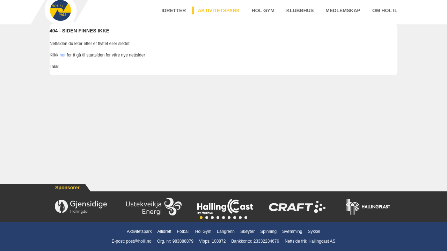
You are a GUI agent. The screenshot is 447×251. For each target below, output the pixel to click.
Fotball (183, 231)
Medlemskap (342, 13)
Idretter (173, 13)
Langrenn (226, 231)
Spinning (268, 231)
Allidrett (164, 231)
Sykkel (314, 231)
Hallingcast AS (321, 241)
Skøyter (247, 231)
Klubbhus (300, 13)
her (63, 61)
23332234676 (266, 241)
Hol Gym (263, 13)
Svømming (292, 231)
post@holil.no (139, 241)
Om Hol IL (384, 13)
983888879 (183, 241)
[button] (201, 217)
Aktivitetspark (219, 13)
